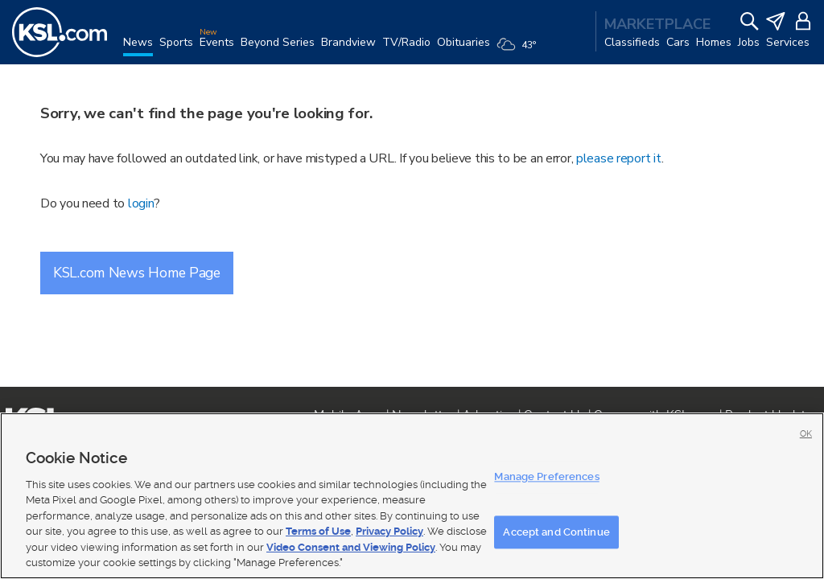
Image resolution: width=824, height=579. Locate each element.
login (141, 203)
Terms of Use (318, 531)
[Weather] (519, 49)
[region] (412, 496)
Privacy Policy (389, 531)
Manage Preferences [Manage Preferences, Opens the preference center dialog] (546, 476)
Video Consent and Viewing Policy (350, 547)
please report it (618, 158)
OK (806, 434)
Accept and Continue (556, 532)
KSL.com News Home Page (136, 272)
